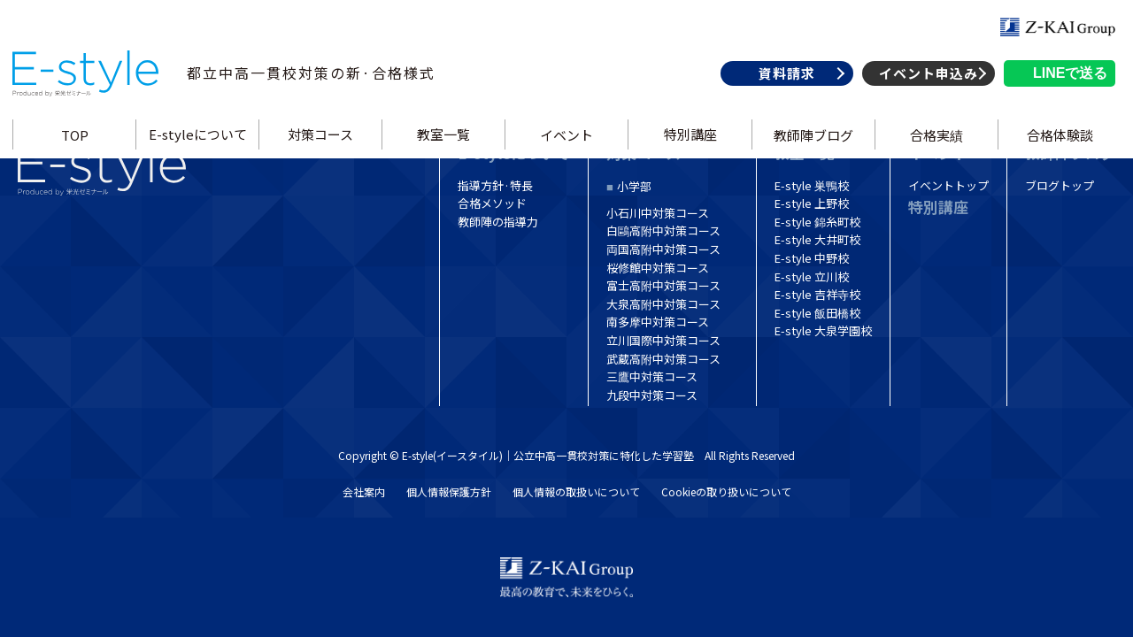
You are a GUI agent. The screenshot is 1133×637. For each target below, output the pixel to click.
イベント (566, 153)
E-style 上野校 (812, 203)
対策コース (323, 153)
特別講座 (688, 153)
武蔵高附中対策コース (663, 358)
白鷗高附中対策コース (663, 230)
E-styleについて (200, 153)
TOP (78, 153)
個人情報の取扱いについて (576, 491)
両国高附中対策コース (663, 249)
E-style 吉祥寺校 (817, 294)
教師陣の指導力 (498, 221)
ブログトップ (1059, 185)
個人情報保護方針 (448, 491)
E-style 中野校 (812, 257)
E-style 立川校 (812, 276)
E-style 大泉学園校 (823, 330)
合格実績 (933, 153)
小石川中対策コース (657, 212)
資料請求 (782, 91)
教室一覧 (445, 153)
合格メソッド (492, 203)
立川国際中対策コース (663, 340)
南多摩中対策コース (657, 321)
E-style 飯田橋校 (817, 312)
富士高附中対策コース (663, 285)
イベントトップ (948, 185)
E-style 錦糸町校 (817, 221)
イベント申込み (924, 91)
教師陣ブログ (811, 153)
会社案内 (364, 491)
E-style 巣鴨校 (812, 185)
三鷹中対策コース (652, 376)
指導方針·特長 (495, 185)
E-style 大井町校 (817, 239)
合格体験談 (1055, 153)
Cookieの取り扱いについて (726, 491)
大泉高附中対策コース (663, 303)
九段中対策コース (652, 395)
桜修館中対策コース (657, 267)
